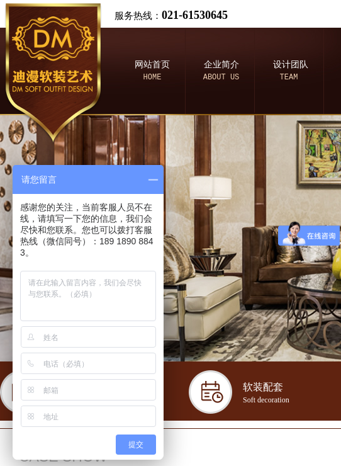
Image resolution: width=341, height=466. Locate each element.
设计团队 (290, 64)
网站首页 (152, 64)
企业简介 (221, 64)
